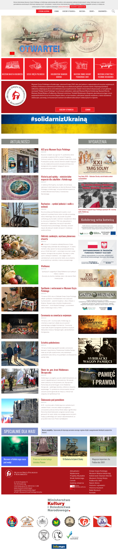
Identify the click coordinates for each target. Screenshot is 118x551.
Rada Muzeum (94, 490)
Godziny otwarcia (77, 483)
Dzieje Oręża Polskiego (98, 471)
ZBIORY (92, 11)
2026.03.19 (43, 293)
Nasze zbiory (94, 483)
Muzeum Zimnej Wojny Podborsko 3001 (98, 479)
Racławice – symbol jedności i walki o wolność (57, 205)
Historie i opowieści (97, 485)
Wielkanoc (45, 266)
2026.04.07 (43, 182)
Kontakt (92, 492)
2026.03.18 (43, 345)
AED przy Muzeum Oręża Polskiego (55, 149)
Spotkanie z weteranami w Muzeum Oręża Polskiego (58, 289)
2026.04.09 (43, 152)
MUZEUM (82, 11)
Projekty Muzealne (77, 476)
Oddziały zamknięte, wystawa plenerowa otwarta (58, 237)
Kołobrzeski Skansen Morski (100, 476)
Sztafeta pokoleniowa (50, 342)
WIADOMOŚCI (102, 11)
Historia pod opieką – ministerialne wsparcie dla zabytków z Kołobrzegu (56, 178)
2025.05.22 (80, 180)
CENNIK (56, 11)
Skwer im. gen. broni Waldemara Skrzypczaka (54, 371)
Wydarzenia (74, 473)
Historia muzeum (96, 488)
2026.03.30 (43, 268)
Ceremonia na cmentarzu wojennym (56, 315)
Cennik (72, 480)
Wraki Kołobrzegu (77, 478)
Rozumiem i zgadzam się (78, 6)
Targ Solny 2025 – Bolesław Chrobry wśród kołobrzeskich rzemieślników (95, 177)
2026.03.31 (43, 241)
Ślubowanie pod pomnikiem (52, 399)
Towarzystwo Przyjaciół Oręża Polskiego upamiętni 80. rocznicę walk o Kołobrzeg (97, 210)
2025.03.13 (80, 213)
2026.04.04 (43, 209)
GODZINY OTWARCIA (69, 11)
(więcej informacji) (63, 6)
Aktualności (74, 471)
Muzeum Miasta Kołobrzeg (100, 473)
